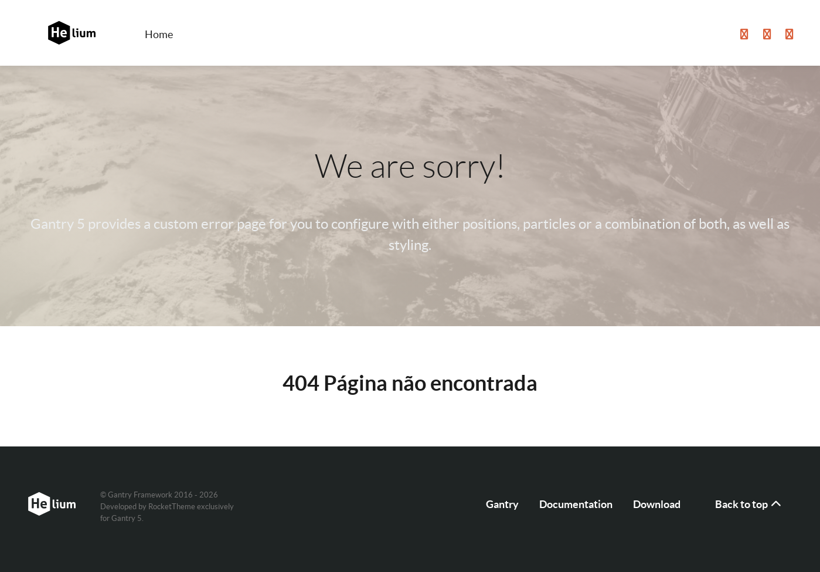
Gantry (502, 504)
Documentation (576, 504)
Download (657, 504)
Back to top (749, 504)
